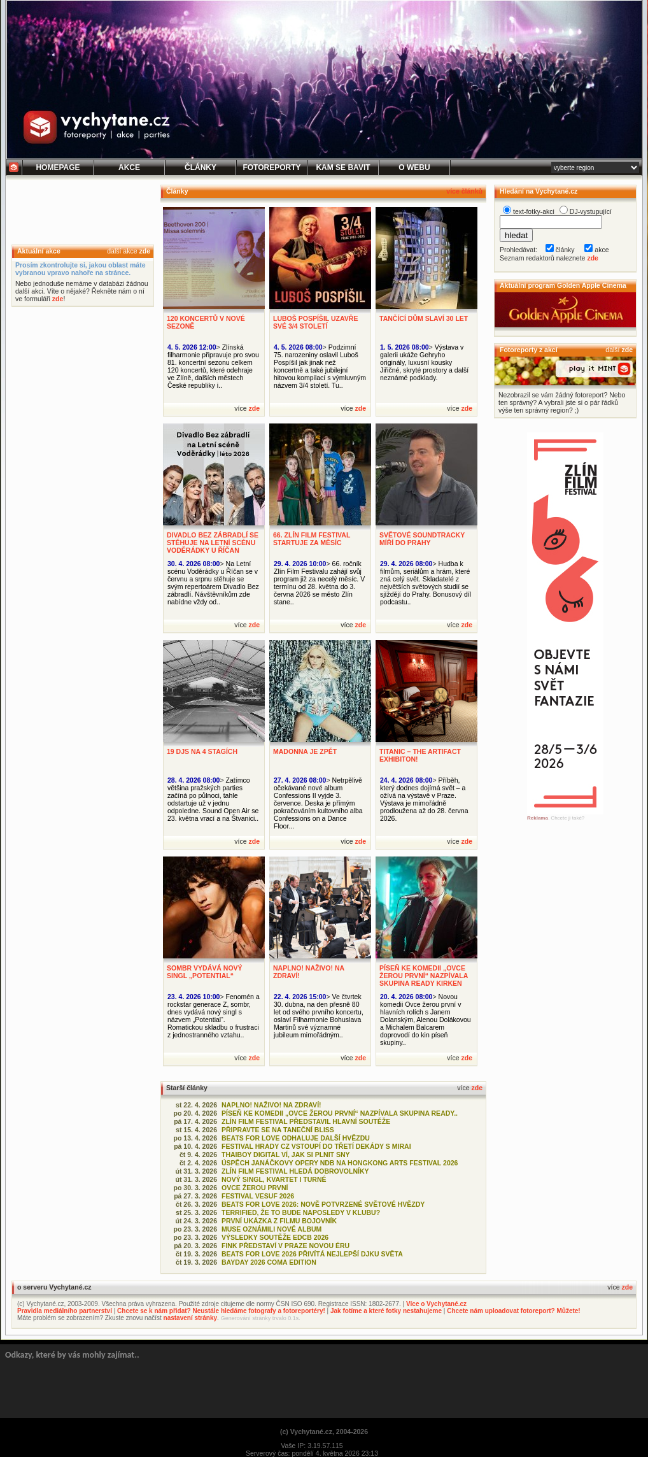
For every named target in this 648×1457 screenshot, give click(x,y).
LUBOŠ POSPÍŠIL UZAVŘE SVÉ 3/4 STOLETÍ (315, 322)
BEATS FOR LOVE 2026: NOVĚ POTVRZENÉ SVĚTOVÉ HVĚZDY (323, 1204)
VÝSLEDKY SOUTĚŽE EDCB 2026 (275, 1237)
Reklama (537, 818)
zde (144, 251)
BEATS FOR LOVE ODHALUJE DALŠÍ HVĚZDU (296, 1138)
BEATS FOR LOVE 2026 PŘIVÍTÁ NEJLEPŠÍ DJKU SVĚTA (312, 1254)
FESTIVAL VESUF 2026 (258, 1196)
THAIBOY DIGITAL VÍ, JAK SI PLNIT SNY (286, 1154)
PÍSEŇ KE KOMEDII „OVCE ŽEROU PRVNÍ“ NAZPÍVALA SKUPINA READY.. (340, 1113)
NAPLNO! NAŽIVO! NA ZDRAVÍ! (271, 1105)
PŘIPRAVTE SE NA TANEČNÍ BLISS (278, 1130)
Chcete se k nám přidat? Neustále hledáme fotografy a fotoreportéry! (221, 1310)
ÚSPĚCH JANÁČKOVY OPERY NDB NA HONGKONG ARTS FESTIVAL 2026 (340, 1163)
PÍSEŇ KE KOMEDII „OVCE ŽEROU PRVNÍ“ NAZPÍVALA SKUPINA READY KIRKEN (423, 975)
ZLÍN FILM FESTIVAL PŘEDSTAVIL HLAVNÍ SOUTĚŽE (306, 1121)
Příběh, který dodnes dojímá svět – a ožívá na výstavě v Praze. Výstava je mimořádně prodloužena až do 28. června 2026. (424, 799)
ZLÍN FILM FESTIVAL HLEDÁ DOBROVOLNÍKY (295, 1171)
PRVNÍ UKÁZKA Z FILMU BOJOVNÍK (279, 1221)
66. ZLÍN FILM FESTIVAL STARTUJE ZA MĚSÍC (311, 538)
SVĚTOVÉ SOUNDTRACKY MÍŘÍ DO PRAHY (422, 538)
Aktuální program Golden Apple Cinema (563, 285)
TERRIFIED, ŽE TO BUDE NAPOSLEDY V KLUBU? (301, 1212)
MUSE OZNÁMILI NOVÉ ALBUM (271, 1229)
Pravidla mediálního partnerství (64, 1310)
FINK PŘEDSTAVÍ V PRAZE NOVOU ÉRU (285, 1245)
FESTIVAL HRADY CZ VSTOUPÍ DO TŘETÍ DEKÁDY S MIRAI (316, 1146)
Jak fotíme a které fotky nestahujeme (386, 1310)
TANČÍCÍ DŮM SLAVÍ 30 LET (423, 318)
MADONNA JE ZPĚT (305, 751)
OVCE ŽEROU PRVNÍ (255, 1187)
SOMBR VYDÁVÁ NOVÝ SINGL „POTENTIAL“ (205, 971)
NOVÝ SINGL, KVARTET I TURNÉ (274, 1179)
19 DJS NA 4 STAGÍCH (202, 751)
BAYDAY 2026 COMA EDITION (269, 1262)
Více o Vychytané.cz (436, 1303)
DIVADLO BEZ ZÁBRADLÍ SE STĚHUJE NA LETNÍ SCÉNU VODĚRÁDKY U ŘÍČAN (212, 542)
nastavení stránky (191, 1317)
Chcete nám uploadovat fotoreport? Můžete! (513, 1310)
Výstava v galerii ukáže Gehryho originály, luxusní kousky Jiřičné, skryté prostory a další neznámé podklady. (424, 362)
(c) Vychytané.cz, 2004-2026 (324, 1431)
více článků (464, 191)
